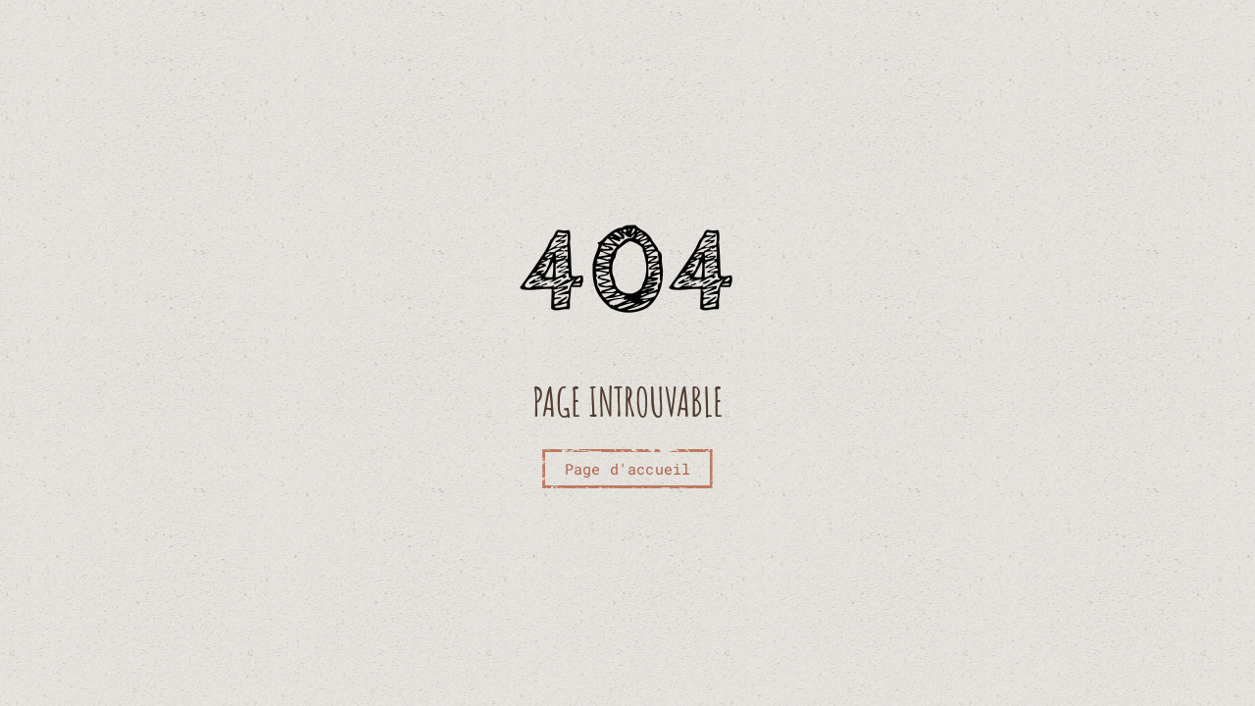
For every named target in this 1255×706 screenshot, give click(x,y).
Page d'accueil (628, 469)
